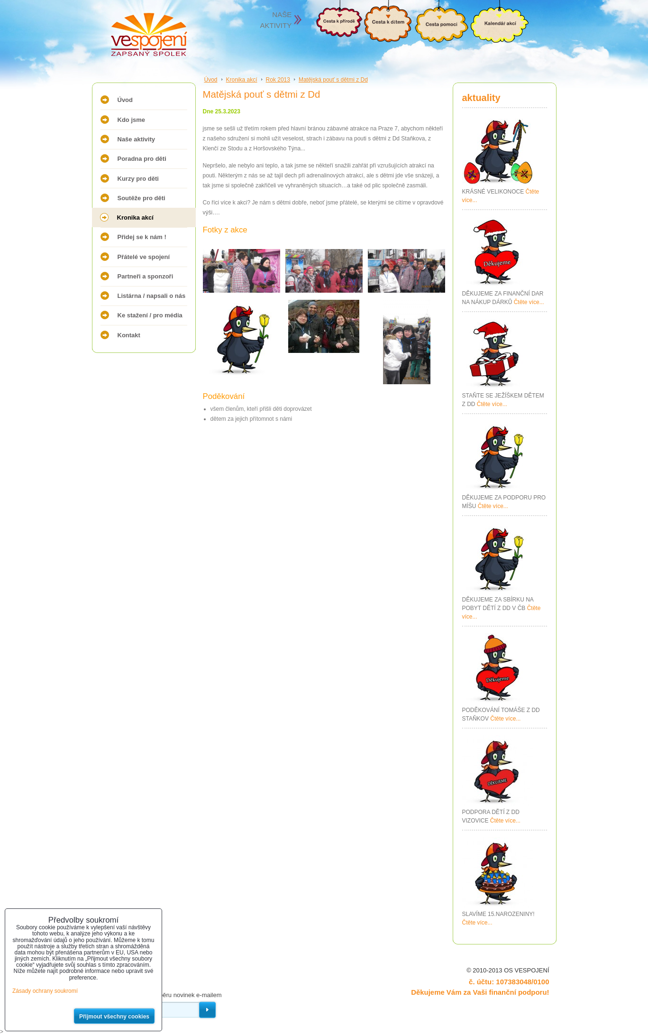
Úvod (125, 99)
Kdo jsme (132, 119)
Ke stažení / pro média (150, 315)
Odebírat (207, 1010)
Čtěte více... (529, 302)
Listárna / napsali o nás (152, 295)
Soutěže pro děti (141, 198)
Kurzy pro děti (138, 178)
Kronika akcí (135, 217)
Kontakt (129, 335)
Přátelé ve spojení (144, 256)
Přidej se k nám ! (142, 236)
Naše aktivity (136, 139)
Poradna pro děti (142, 158)
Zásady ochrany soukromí (45, 991)
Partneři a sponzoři (145, 276)
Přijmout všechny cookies (114, 1016)
